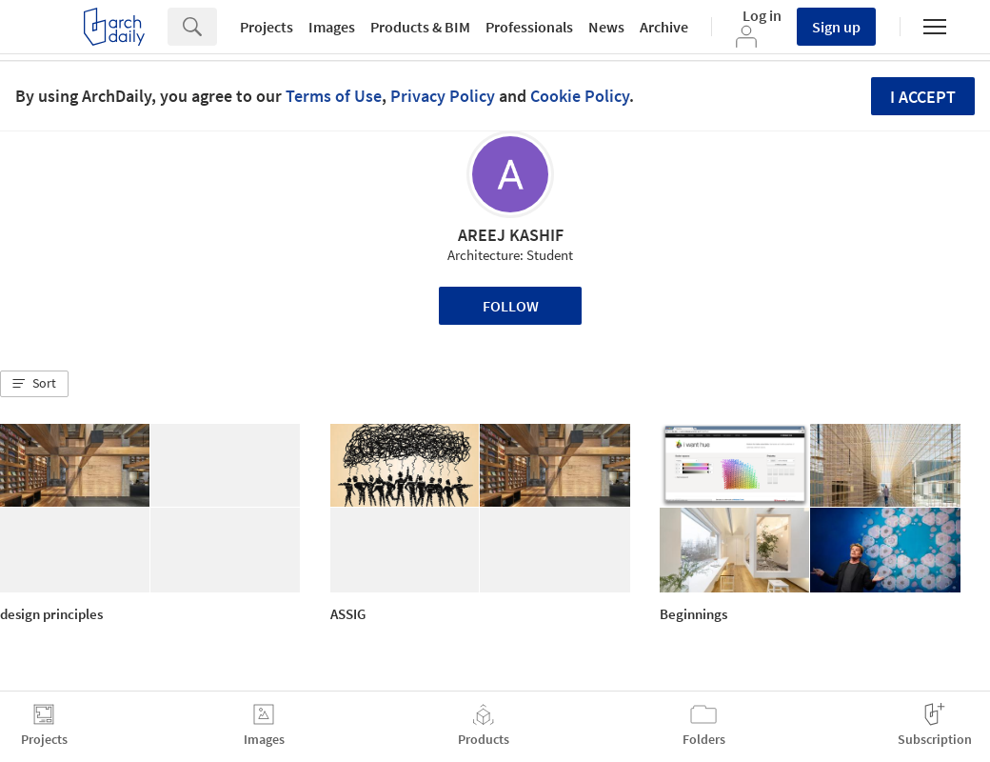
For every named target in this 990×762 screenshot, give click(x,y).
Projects (266, 26)
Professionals (529, 26)
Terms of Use (334, 96)
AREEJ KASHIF (511, 235)
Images (331, 26)
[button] (34, 384)
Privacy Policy (442, 96)
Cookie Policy (579, 96)
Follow (511, 305)
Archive (664, 26)
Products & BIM (420, 26)
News (606, 26)
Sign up (836, 26)
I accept (923, 97)
